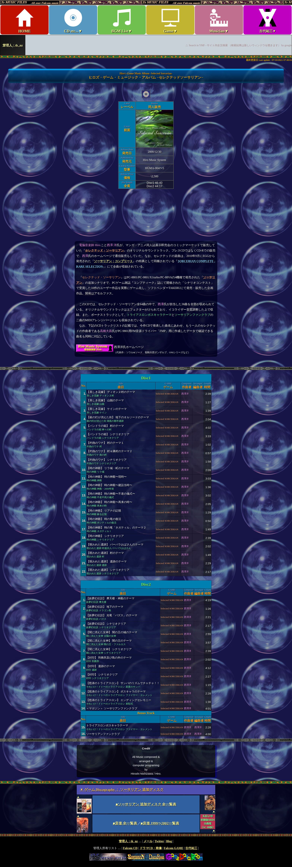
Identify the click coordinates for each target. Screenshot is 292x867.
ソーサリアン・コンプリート (113, 261)
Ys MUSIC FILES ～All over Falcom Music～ (146, 27)
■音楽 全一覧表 (125, 823)
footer (146, 850)
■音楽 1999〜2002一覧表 (160, 823)
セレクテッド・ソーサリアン (104, 250)
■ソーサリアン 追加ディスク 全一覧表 (146, 804)
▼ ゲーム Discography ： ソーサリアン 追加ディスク (122, 790)
